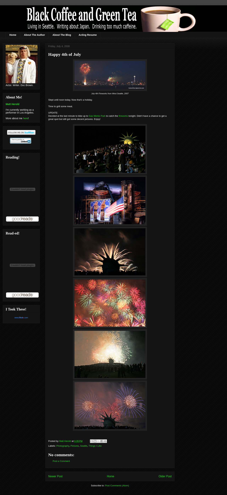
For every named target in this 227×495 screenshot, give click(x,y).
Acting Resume (88, 34)
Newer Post (55, 476)
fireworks (123, 116)
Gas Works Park (97, 116)
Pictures (75, 446)
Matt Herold (12, 104)
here (25, 118)
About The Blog (61, 34)
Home (12, 34)
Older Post (165, 476)
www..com (21, 317)
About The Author (34, 34)
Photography (62, 446)
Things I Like (95, 446)
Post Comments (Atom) (117, 485)
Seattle (83, 446)
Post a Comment (61, 461)
